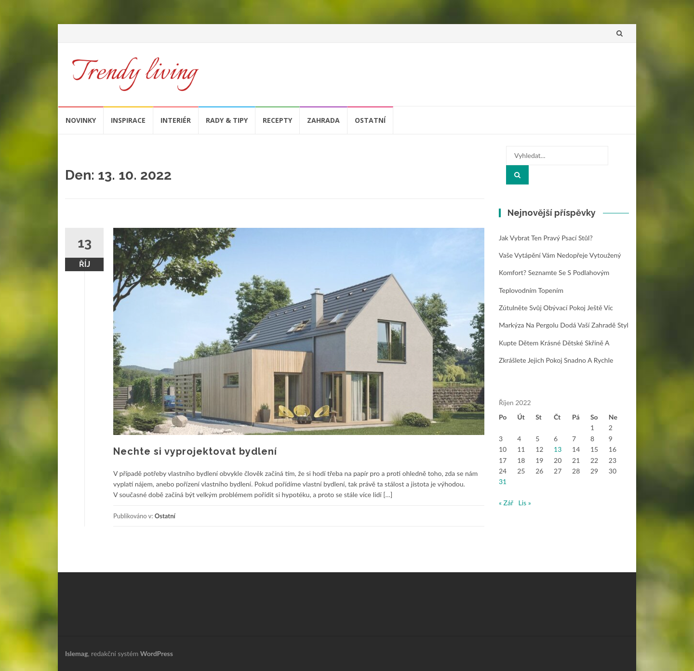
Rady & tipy (227, 120)
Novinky (81, 120)
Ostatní (370, 120)
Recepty (277, 120)
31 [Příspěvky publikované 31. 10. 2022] (503, 481)
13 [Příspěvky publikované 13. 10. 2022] (557, 449)
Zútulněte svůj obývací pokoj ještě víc (556, 307)
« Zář (506, 503)
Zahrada (323, 120)
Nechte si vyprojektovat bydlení (195, 451)
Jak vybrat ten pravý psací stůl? (546, 238)
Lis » (525, 503)
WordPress (156, 653)
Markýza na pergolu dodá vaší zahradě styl (563, 325)
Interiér (175, 120)
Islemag (76, 653)
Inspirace (128, 120)
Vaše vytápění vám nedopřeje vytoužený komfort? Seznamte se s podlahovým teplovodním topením (560, 272)
